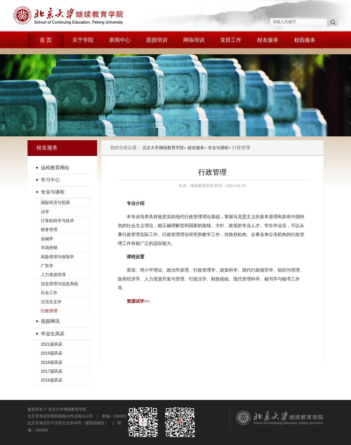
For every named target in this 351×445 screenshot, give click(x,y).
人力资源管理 (53, 274)
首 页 (46, 40)
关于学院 (83, 40)
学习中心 (50, 179)
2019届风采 (51, 353)
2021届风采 (51, 344)
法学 (45, 211)
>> (138, 301)
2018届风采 (51, 362)
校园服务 (304, 40)
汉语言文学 (51, 301)
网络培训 (194, 40)
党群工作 (230, 40)
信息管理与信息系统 (59, 283)
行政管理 (49, 310)
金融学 (47, 238)
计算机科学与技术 (57, 220)
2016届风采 (51, 380)
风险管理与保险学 (57, 256)
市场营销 (49, 247)
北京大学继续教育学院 (163, 147)
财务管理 (49, 229)
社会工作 (49, 292)
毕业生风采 (53, 333)
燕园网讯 (50, 321)
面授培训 (157, 40)
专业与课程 (53, 191)
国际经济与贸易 (55, 202)
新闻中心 (120, 40)
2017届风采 (51, 371)
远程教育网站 (55, 167)
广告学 (47, 265)
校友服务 (267, 40)
